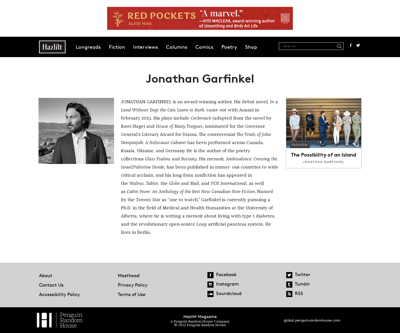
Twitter (358, 45)
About (45, 275)
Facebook (351, 45)
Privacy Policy (132, 285)
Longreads (88, 47)
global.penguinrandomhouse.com (312, 320)
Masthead (129, 275)
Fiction (117, 47)
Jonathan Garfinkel (323, 162)
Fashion (300, 145)
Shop (251, 47)
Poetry (229, 47)
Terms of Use (131, 294)
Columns (176, 47)
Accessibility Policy (59, 294)
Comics (204, 47)
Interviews (145, 47)
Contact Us (51, 285)
